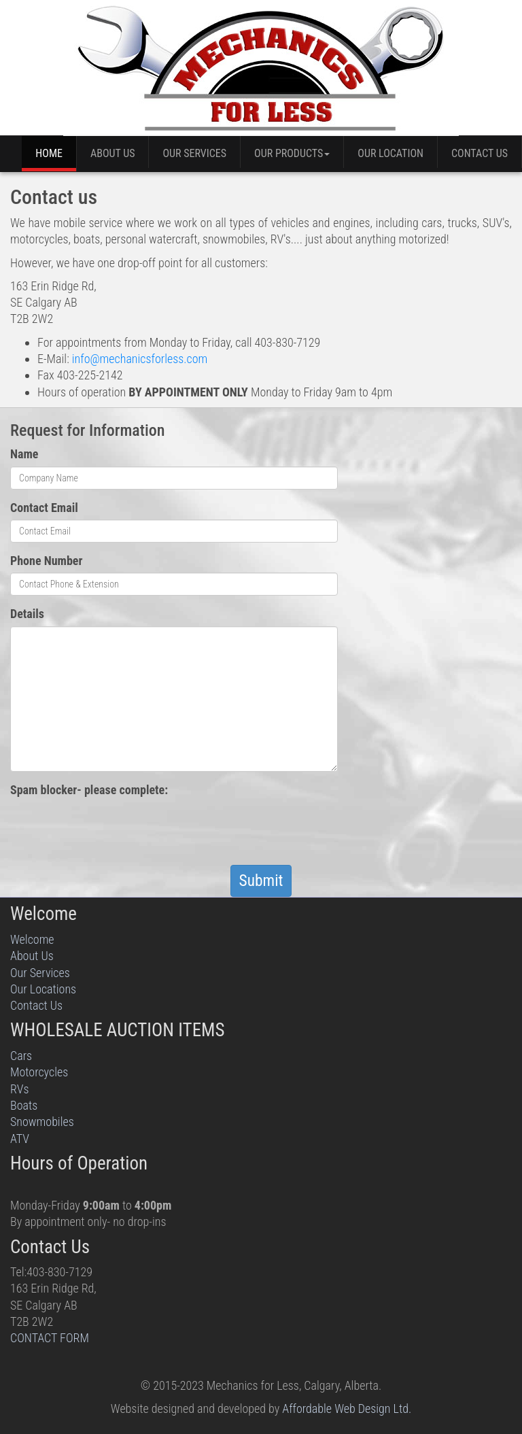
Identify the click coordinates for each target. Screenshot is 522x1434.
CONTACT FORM (49, 1338)
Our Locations (43, 989)
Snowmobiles (42, 1121)
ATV (19, 1138)
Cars (21, 1055)
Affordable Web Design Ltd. (346, 1408)
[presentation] (113, 828)
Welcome (32, 939)
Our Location (390, 153)
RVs (19, 1089)
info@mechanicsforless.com (140, 359)
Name (24, 454)
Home (49, 153)
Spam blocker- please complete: (89, 790)
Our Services (194, 153)
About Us (112, 153)
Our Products (292, 153)
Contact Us (479, 153)
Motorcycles (39, 1072)
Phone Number (46, 560)
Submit (261, 880)
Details (27, 614)
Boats (23, 1105)
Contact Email (44, 507)
